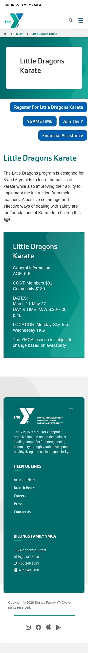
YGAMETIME (40, 121)
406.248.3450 (26, 570)
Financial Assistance (62, 135)
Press (18, 504)
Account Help (24, 479)
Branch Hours (24, 488)
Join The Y (73, 121)
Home (4, 34)
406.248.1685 (26, 563)
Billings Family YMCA (23, 5)
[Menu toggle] (80, 20)
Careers (20, 496)
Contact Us (22, 512)
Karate (19, 34)
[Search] (66, 21)
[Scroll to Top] (71, 410)
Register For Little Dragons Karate (48, 107)
